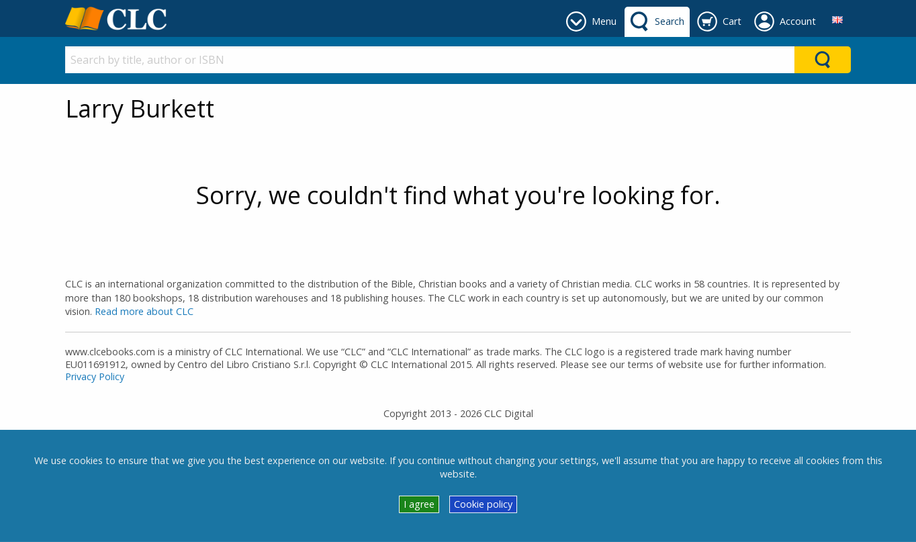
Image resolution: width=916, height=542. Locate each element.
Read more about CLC (144, 311)
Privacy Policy (94, 376)
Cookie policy (483, 504)
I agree (419, 504)
